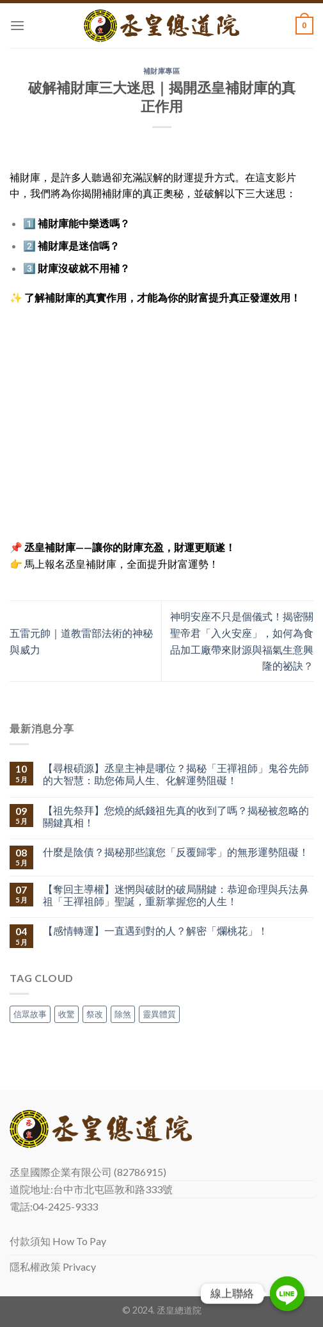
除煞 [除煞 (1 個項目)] (122, 1014)
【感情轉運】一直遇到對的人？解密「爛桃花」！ (155, 930)
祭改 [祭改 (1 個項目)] (94, 1014)
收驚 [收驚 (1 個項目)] (66, 1014)
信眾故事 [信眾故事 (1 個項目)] (30, 1014)
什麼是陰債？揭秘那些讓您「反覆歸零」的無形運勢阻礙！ (176, 852)
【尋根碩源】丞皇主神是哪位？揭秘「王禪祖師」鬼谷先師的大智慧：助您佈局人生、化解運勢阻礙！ (176, 774)
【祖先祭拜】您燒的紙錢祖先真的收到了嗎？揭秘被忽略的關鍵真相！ (176, 816)
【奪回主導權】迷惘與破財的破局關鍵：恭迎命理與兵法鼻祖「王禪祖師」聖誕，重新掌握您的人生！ (176, 895)
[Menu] (17, 25)
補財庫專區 (161, 71)
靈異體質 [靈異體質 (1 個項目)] (159, 1014)
